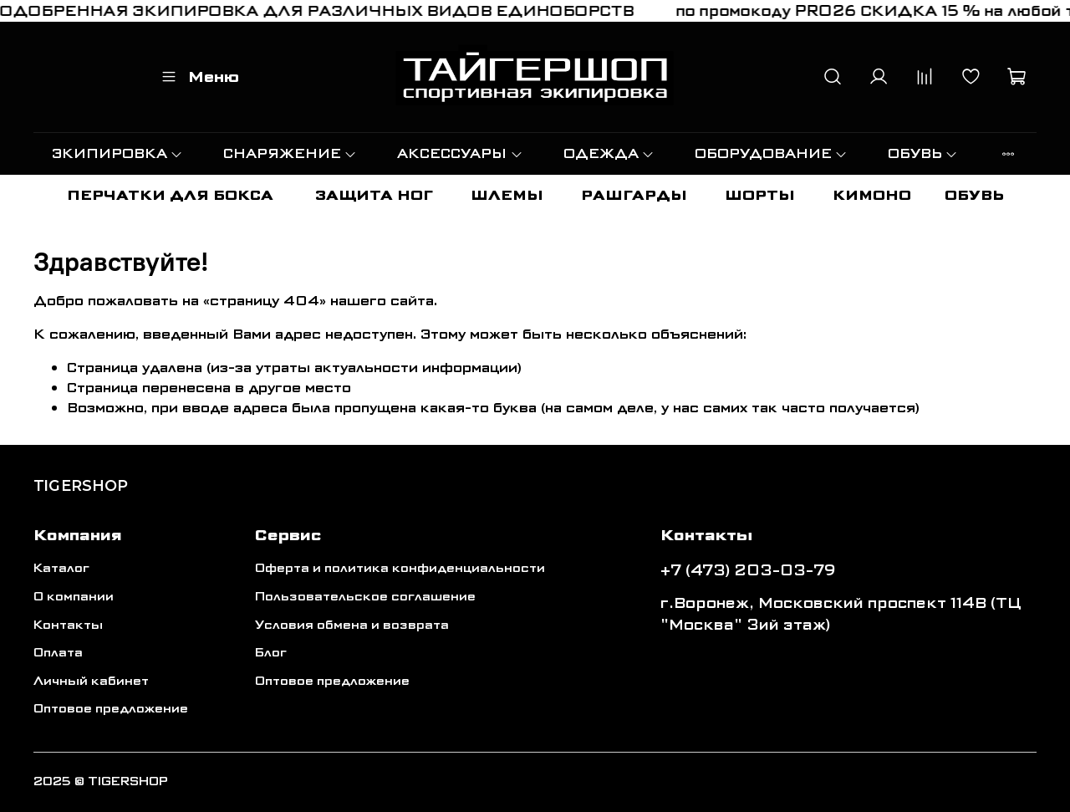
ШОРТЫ (760, 195)
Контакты (68, 625)
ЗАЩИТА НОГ (374, 195)
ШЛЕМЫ (507, 195)
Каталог (61, 568)
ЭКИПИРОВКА (117, 153)
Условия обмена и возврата (352, 625)
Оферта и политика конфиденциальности (400, 568)
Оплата (58, 652)
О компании (73, 596)
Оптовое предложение (110, 709)
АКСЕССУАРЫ (459, 153)
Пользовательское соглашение (365, 596)
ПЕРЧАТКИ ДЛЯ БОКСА (170, 195)
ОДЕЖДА (609, 153)
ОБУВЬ (923, 153)
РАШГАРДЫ (634, 195)
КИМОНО (872, 195)
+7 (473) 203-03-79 (748, 570)
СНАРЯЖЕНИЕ (290, 153)
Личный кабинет (91, 681)
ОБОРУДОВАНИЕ (771, 153)
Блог (271, 652)
